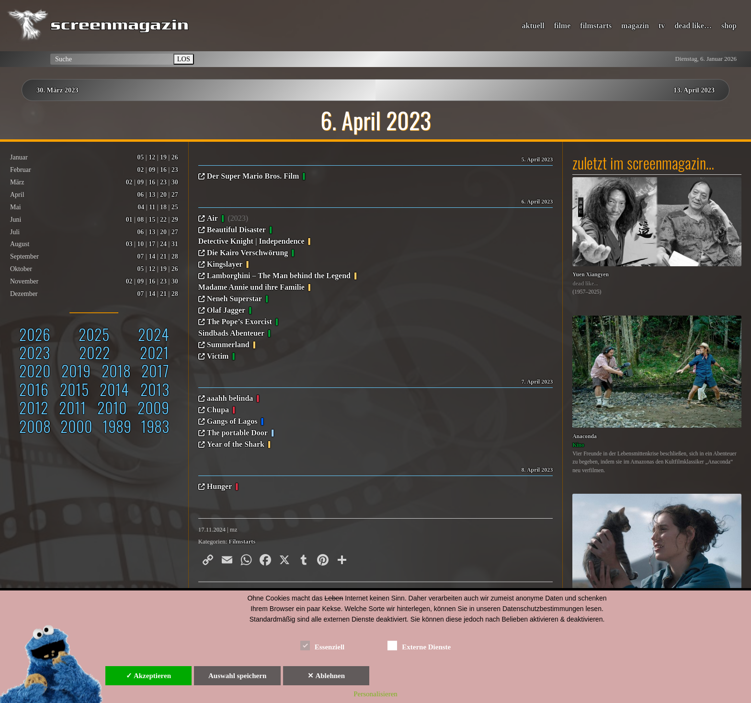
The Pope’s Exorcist (239, 321)
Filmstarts (241, 541)
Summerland (228, 344)
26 (174, 157)
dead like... (585, 284)
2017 (155, 370)
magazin (635, 26)
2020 (35, 370)
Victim (218, 356)
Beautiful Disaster (236, 230)
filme (562, 26)
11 (152, 207)
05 (140, 157)
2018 (116, 370)
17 (151, 244)
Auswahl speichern (237, 676)
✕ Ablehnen (326, 676)
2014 (114, 389)
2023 (34, 352)
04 (140, 207)
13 (151, 194)
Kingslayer (225, 264)
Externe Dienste (419, 645)
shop (729, 26)
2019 (76, 370)
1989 (116, 426)
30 (174, 182)
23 (174, 169)
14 (151, 256)
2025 (94, 334)
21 (163, 256)
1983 (155, 426)
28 (174, 256)
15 (151, 219)
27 (174, 194)
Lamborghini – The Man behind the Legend (279, 276)
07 (140, 256)
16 (163, 169)
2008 (35, 426)
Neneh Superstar (234, 299)
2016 (33, 389)
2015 (74, 389)
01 (129, 219)
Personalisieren (375, 694)
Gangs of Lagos (232, 421)
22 (163, 219)
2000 (76, 426)
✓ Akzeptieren (148, 676)
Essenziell (322, 645)
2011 (72, 407)
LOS (183, 59)
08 (140, 219)
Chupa (218, 410)
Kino (578, 445)
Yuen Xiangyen (590, 275)
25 (174, 207)
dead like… (693, 26)
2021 (154, 352)
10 (140, 244)
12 (151, 157)
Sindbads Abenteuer (231, 333)
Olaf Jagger (226, 310)
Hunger (219, 486)
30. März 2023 (57, 90)
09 (151, 169)
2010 (112, 407)
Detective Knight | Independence (251, 241)
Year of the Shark (235, 444)
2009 (153, 407)
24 (163, 244)
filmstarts (596, 26)
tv (662, 26)
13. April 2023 (694, 90)
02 (140, 169)
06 (140, 194)
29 (174, 219)
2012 (33, 407)
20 (163, 194)
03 (129, 244)
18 (163, 207)
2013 (154, 389)
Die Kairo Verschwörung (247, 253)
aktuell (533, 26)
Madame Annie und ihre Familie (251, 287)
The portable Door (237, 433)
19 (163, 157)
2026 (34, 334)
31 (174, 244)
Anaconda (584, 436)
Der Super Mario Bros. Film (253, 176)
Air (212, 218)
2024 (153, 334)
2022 (94, 352)
